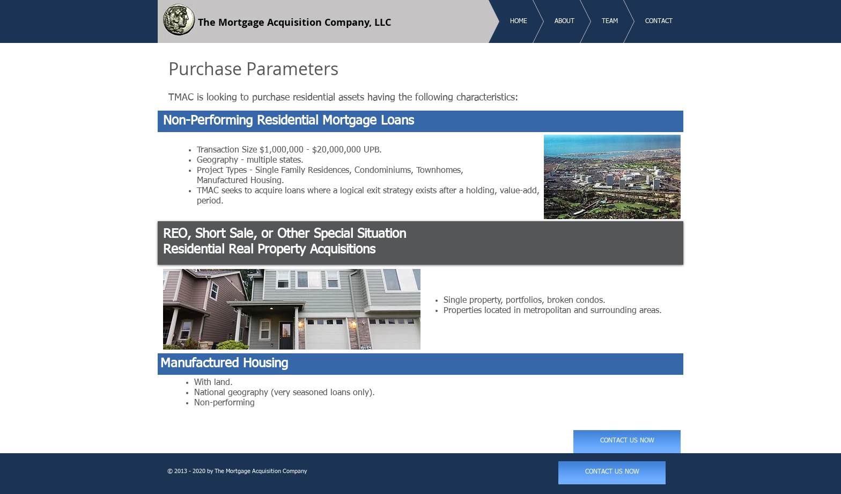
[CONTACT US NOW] (627, 441)
